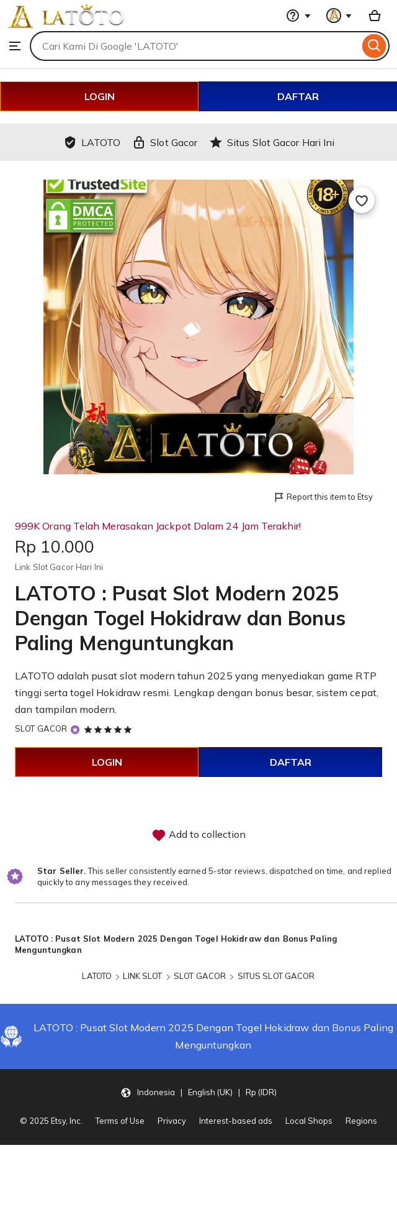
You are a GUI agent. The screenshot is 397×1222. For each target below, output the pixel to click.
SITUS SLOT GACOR (276, 976)
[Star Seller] (75, 729)
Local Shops (308, 1121)
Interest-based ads (235, 1121)
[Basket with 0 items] (375, 15)
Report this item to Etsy (323, 497)
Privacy (172, 1121)
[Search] (374, 46)
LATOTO (97, 976)
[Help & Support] (298, 15)
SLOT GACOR (41, 728)
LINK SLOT (142, 976)
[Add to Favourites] (362, 200)
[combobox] (194, 46)
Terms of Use (120, 1121)
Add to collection (198, 835)
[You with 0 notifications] (339, 15)
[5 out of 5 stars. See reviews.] (109, 729)
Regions (361, 1121)
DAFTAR (298, 96)
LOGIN (99, 96)
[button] (198, 1092)
